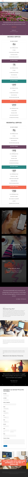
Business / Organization (6, 402)
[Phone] (9, 436)
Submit (5, 446)
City (4, 415)
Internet (4, 211)
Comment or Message (6, 438)
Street (4, 406)
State (4, 419)
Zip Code (4, 424)
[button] (14, 468)
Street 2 (4, 411)
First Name (5, 393)
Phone (4, 433)
